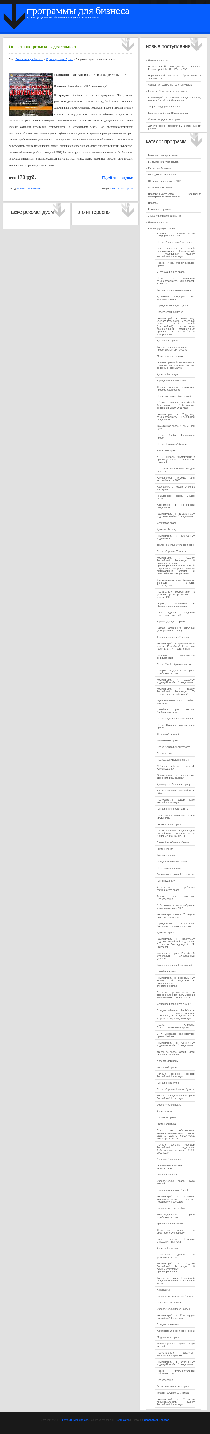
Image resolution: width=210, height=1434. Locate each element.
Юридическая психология (171, 380)
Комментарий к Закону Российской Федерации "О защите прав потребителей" (176, 691)
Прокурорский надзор (169, 868)
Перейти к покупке (117, 177)
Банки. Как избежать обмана (173, 842)
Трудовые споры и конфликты (174, 290)
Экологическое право (169, 1104)
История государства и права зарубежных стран (176, 672)
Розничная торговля (159, 209)
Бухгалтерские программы (163, 155)
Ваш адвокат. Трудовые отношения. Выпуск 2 (176, 1240)
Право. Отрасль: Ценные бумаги (175, 1089)
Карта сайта (123, 1420)
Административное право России (176, 1330)
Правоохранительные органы (173, 759)
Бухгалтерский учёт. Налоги (163, 161)
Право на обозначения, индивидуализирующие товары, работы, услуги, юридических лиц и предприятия (176, 1134)
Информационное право (171, 272)
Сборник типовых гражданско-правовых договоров (176, 388)
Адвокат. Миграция (167, 374)
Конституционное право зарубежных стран (176, 1216)
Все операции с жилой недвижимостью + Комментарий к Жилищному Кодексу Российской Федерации (176, 252)
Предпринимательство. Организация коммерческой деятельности (174, 195)
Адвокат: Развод (166, 529)
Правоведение (165, 1380)
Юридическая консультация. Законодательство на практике (176, 924)
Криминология (165, 848)
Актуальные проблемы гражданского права (176, 888)
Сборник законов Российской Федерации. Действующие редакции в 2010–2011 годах (176, 405)
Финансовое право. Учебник (173, 637)
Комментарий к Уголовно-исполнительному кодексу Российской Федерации (176, 1199)
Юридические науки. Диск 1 (172, 1190)
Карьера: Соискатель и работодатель (169, 91)
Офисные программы (160, 187)
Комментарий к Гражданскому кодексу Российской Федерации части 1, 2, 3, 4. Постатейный (176, 646)
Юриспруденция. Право (161, 228)
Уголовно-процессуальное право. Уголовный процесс (172, 348)
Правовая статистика (169, 1302)
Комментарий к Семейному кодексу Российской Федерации (176, 1044)
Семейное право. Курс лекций (174, 1004)
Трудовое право (166, 855)
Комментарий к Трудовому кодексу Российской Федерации (176, 681)
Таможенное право (167, 740)
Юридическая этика (168, 1082)
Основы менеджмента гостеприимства (170, 84)
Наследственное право (170, 312)
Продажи (153, 203)
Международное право (170, 356)
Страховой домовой (168, 734)
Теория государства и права (164, 106)
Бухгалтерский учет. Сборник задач (168, 113)
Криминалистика (166, 1124)
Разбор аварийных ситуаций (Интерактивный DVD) (176, 629)
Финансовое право (167, 1174)
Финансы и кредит (158, 60)
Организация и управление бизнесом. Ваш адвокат (176, 776)
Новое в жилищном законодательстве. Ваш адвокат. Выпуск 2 (176, 281)
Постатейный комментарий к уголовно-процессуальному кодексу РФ (176, 594)
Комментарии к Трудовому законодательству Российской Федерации (176, 417)
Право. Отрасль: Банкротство (173, 747)
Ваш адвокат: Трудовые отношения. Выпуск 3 (176, 613)
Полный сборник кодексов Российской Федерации (176, 1075)
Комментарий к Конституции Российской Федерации (176, 1316)
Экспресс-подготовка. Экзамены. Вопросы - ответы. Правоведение (176, 583)
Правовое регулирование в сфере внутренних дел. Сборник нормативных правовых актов (176, 995)
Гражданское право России (172, 861)
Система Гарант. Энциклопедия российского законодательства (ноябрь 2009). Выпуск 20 (176, 833)
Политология (164, 753)
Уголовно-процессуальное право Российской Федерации (176, 1097)
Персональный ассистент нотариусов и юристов (176, 1354)
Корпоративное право (169, 824)
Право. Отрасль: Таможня (171, 551)
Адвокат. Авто (164, 1111)
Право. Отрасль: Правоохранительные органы (176, 1026)
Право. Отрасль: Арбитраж (172, 444)
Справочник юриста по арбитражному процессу (176, 1231)
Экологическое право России (173, 1309)
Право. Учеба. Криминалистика (174, 664)
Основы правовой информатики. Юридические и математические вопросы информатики (176, 365)
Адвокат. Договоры (167, 1061)
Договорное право (167, 340)
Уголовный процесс (168, 1067)
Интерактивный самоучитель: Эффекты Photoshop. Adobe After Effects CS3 (174, 68)
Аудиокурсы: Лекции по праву (173, 784)
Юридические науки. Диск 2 (172, 305)
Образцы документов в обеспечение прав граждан (176, 604)
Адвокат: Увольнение (169, 1159)
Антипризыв (164, 1289)
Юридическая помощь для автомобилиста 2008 (176, 479)
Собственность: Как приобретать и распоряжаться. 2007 (176, 906)
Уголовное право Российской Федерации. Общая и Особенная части (176, 1281)
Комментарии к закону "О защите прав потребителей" (176, 915)
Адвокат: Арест (165, 932)
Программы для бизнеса (78, 10)
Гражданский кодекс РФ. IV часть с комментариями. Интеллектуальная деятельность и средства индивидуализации (176, 1014)
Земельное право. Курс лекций (174, 965)
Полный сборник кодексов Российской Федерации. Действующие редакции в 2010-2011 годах (176, 1148)
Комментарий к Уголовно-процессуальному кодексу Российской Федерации (174, 98)
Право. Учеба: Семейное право (174, 242)
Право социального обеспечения (175, 718)
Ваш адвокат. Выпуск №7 (171, 1208)
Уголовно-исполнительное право (175, 544)
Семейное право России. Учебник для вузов (176, 710)
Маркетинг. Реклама (159, 168)
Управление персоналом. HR (164, 215)
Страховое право (166, 523)
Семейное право (166, 971)
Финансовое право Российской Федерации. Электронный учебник (176, 956)
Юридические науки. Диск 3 (172, 808)
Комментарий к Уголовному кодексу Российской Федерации (176, 1363)
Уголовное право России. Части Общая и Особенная (176, 1053)
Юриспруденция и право (171, 621)
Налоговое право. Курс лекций (174, 396)
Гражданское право (168, 1324)
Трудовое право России (170, 1223)
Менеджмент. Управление (162, 174)
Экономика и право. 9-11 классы (175, 874)
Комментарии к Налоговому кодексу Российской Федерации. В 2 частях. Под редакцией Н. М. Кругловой (176, 943)
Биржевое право (166, 1117)
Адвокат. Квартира (167, 1248)
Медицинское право (168, 1337)
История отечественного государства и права (176, 234)
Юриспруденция (166, 880)
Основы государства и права (164, 119)
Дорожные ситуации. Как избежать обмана (176, 297)
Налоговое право (166, 450)
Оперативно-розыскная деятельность (170, 1166)
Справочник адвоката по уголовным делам (176, 1256)
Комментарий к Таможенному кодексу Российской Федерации (176, 515)
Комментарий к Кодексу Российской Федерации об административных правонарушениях (176, 1267)
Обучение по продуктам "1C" (164, 181)
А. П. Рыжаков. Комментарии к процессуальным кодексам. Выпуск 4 (176, 459)
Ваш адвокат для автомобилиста (175, 1296)
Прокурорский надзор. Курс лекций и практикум (176, 801)
